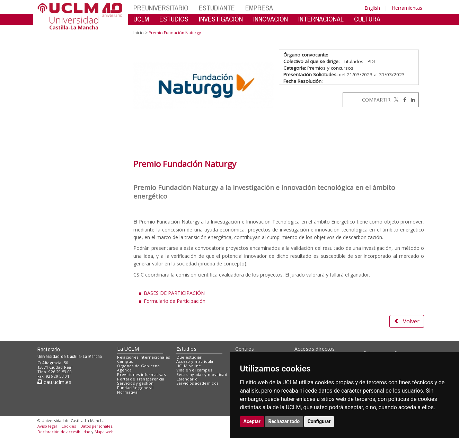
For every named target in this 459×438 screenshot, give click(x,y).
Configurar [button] (319, 421)
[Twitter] (395, 99)
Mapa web (104, 431)
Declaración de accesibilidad (63, 431)
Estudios (186, 348)
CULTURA (367, 19)
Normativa (127, 392)
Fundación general (135, 387)
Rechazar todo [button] (284, 421)
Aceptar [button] (252, 421)
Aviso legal (47, 426)
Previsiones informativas (141, 374)
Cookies (68, 426)
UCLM (141, 19)
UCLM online (188, 365)
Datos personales (96, 426)
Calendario (186, 379)
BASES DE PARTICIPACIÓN (174, 293)
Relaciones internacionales (143, 357)
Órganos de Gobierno (138, 365)
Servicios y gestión (135, 383)
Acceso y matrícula (194, 361)
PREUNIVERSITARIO (160, 7)
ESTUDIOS (173, 19)
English (372, 8)
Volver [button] (407, 321)
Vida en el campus (194, 370)
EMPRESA (259, 7)
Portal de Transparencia (141, 379)
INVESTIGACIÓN (221, 19)
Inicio (138, 33)
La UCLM (128, 348)
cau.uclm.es (54, 382)
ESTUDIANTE (217, 7)
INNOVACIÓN (270, 19)
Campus (125, 361)
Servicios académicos (197, 383)
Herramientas (407, 8)
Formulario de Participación (174, 301)
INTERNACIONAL (321, 19)
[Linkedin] (411, 99)
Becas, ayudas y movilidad (201, 374)
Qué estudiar (189, 357)
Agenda (124, 370)
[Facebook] (403, 99)
